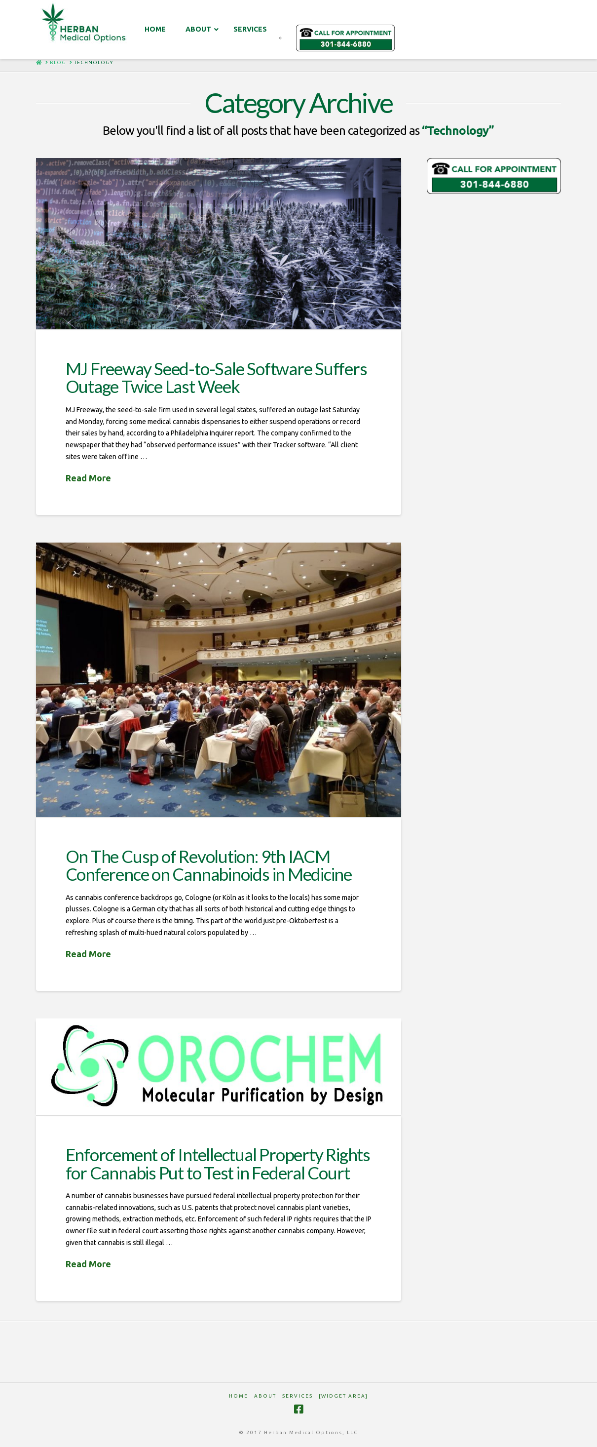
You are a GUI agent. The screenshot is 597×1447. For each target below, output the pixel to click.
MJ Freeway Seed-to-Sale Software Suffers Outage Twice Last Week (216, 377)
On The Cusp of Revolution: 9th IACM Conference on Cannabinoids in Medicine (209, 865)
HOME (238, 1396)
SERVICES (297, 1396)
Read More (88, 478)
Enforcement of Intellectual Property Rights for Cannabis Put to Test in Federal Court (218, 1163)
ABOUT (265, 1396)
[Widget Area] (343, 1396)
